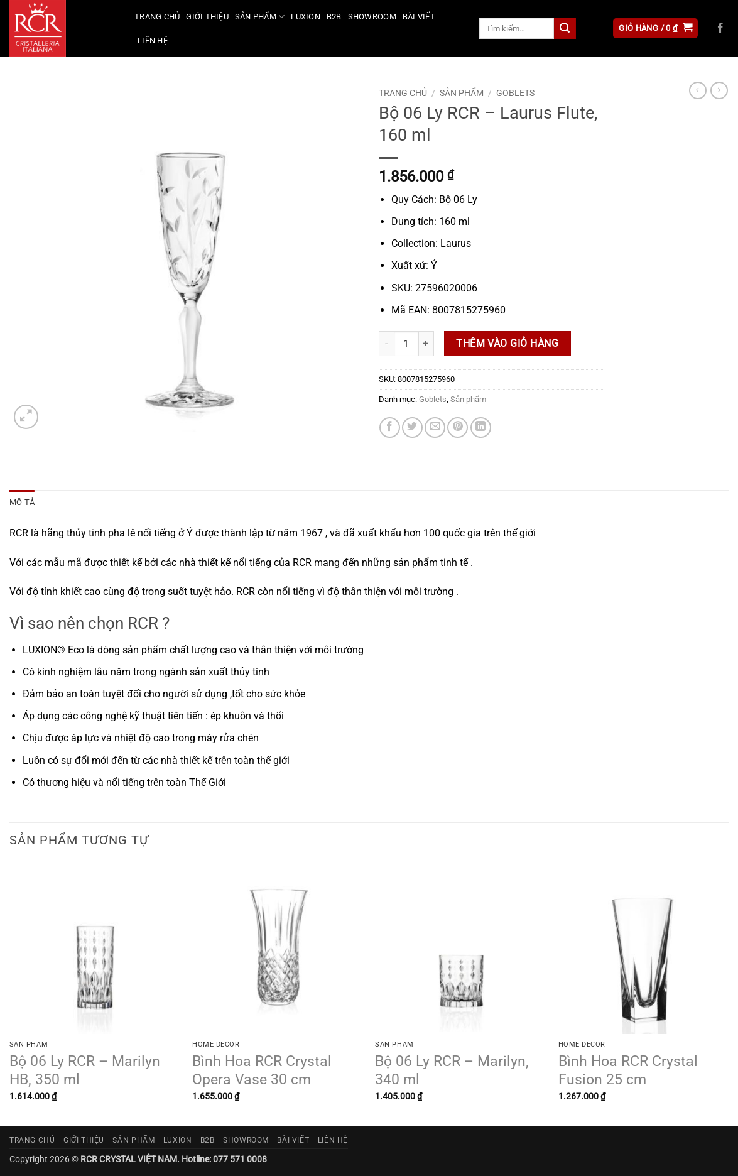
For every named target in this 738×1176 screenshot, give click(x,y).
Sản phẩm (260, 17)
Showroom (372, 16)
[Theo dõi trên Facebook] (720, 28)
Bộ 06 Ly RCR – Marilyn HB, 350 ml (84, 1071)
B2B (334, 16)
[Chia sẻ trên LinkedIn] (480, 427)
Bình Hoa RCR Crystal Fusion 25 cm (628, 1071)
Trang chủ (157, 16)
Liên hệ (153, 40)
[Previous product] (719, 90)
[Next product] (698, 90)
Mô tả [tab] (22, 502)
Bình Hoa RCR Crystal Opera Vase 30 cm (262, 1071)
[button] (655, 28)
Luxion (305, 16)
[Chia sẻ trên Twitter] (412, 427)
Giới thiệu (207, 16)
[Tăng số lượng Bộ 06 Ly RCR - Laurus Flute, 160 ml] (426, 343)
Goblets (515, 93)
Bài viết (419, 16)
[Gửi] (564, 28)
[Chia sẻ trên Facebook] (389, 427)
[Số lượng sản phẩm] (406, 343)
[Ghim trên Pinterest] (457, 427)
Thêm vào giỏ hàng (507, 343)
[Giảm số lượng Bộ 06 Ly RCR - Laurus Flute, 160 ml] (386, 343)
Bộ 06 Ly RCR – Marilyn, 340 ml (452, 1071)
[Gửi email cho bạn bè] (435, 427)
